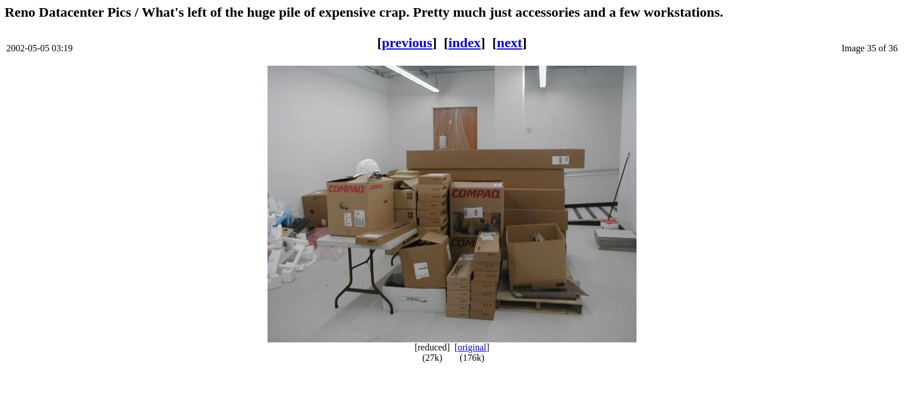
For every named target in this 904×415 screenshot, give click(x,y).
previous (407, 42)
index (465, 42)
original (472, 347)
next (509, 42)
